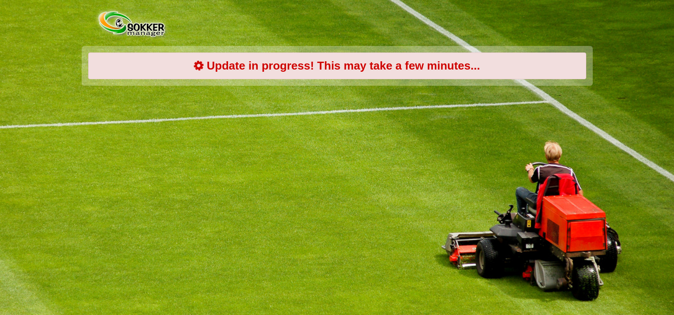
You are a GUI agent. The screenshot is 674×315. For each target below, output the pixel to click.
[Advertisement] (337, 162)
